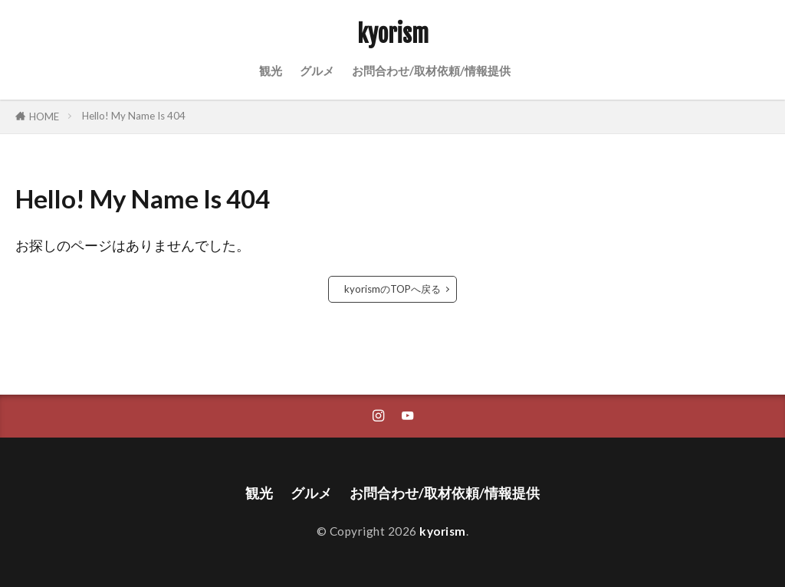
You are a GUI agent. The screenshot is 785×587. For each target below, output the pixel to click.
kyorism (393, 34)
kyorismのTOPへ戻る (392, 289)
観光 (270, 70)
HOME (44, 116)
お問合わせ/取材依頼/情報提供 (431, 70)
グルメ (317, 70)
